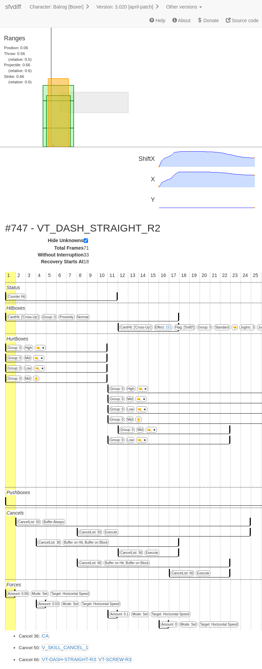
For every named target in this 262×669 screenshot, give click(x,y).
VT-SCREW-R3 (115, 659)
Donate (208, 20)
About (181, 20)
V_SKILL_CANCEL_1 (65, 647)
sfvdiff (13, 6)
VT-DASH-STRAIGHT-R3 (69, 659)
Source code (242, 20)
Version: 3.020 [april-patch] (128, 7)
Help (157, 20)
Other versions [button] (184, 7)
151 (168, 327)
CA (45, 636)
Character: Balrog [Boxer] (60, 7)
